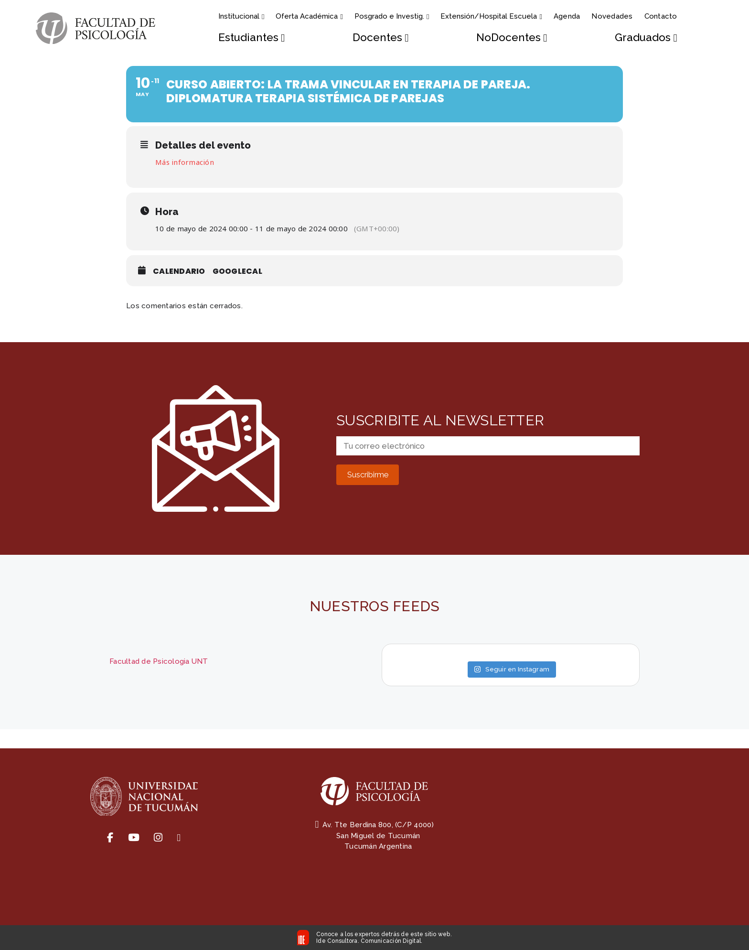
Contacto (660, 16)
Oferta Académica (309, 16)
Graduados (646, 37)
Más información (184, 162)
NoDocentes (511, 37)
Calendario (179, 271)
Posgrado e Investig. (391, 16)
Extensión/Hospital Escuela (491, 16)
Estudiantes (251, 37)
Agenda (567, 16)
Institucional (241, 16)
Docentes (380, 37)
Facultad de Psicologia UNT (158, 661)
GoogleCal (237, 271)
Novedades (611, 16)
